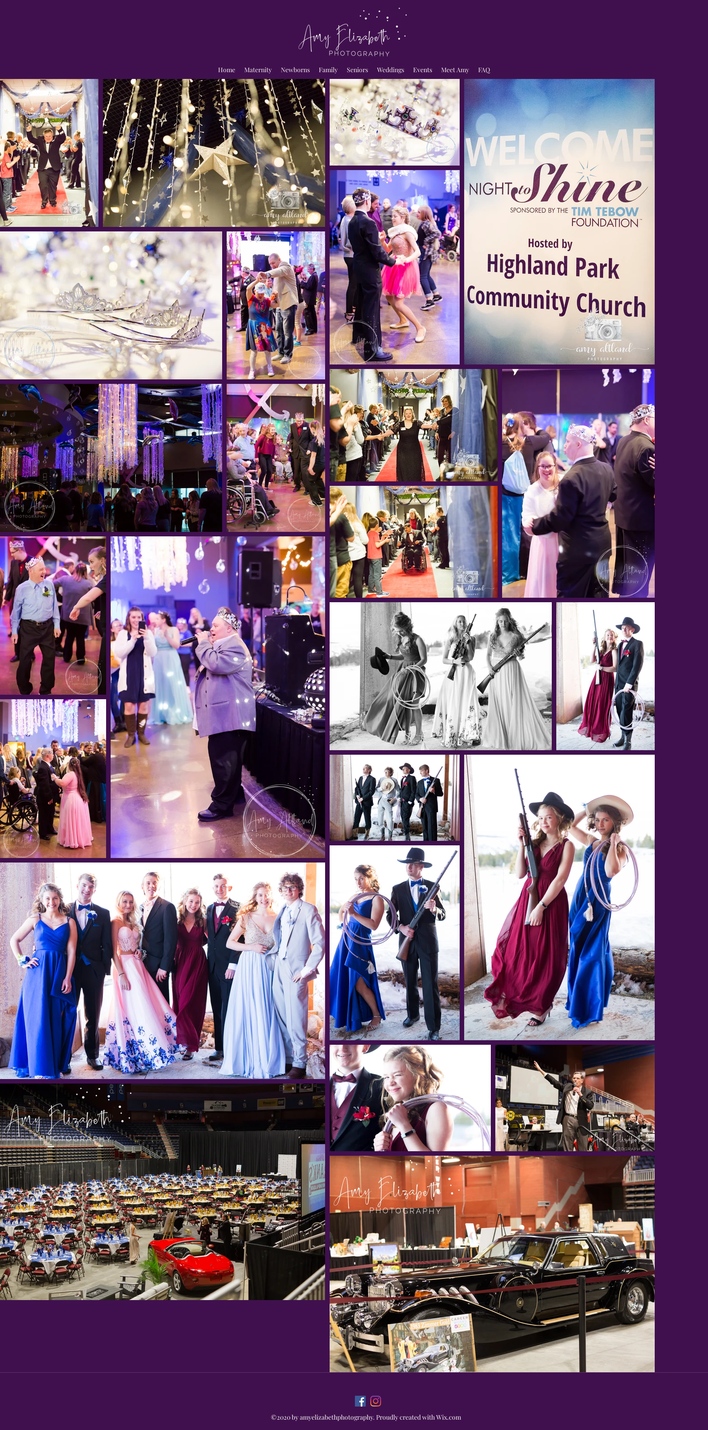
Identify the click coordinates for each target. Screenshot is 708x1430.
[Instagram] (375, 1401)
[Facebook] (360, 1401)
